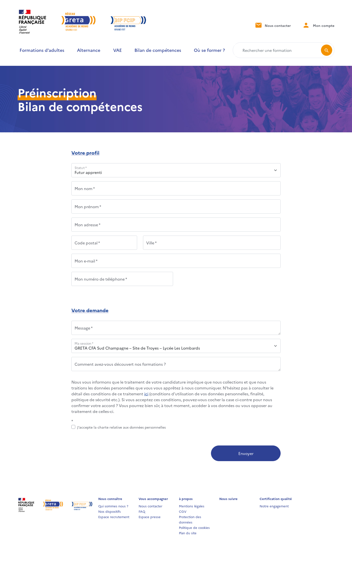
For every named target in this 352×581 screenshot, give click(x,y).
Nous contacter (272, 25)
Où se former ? (209, 50)
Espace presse (150, 516)
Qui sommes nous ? (113, 506)
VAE (117, 50)
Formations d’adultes (42, 50)
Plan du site (188, 533)
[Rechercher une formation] (278, 50)
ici (146, 393)
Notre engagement (274, 506)
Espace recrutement (113, 516)
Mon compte (318, 25)
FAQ (142, 511)
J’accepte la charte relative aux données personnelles (121, 427)
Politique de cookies (194, 527)
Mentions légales (191, 506)
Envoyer (245, 453)
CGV (183, 511)
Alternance (88, 50)
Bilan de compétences (157, 50)
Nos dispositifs (109, 511)
